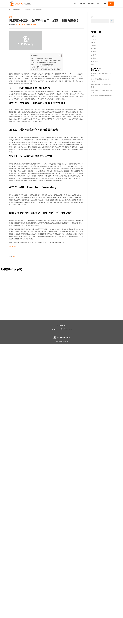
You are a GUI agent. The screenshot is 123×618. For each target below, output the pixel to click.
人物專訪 (93, 45)
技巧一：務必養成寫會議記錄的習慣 (42, 58)
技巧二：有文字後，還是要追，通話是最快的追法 (46, 60)
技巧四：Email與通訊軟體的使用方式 (42, 65)
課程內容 (82, 3)
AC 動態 (93, 36)
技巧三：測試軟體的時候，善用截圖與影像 (44, 63)
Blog (104, 3)
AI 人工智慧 (94, 61)
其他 (10, 17)
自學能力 (93, 52)
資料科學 (93, 55)
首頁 (75, 3)
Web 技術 (94, 42)
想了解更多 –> (14, 246)
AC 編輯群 (33, 24)
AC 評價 (93, 39)
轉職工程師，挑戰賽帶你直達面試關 (101, 96)
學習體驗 (91, 3)
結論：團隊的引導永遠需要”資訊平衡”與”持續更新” (46, 69)
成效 (98, 3)
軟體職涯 (93, 58)
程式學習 (93, 49)
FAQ (111, 3)
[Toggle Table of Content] (59, 55)
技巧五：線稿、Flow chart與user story (43, 67)
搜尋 (92, 17)
